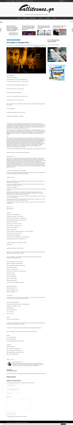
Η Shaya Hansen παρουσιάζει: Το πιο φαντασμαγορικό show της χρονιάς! (43, 27)
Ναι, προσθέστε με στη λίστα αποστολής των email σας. (17, 416)
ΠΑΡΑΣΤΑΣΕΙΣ (17, 39)
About (8, 359)
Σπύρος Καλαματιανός (17, 361)
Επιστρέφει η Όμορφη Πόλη (12, 370)
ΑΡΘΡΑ (8, 39)
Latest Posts (12, 359)
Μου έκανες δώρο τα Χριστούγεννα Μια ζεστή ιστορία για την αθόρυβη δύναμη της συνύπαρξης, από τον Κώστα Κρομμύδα (13, 28)
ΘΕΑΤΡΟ (12, 39)
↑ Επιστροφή (64, 422)
